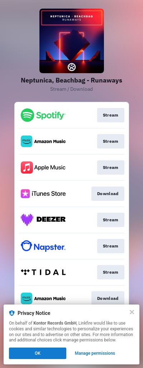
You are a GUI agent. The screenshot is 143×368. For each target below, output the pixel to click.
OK (37, 353)
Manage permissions (95, 353)
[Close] (132, 312)
